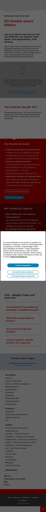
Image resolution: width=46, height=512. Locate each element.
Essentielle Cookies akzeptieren (23, 272)
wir (31, 246)
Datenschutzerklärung (19, 257)
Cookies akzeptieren (23, 265)
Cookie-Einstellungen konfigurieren (23, 276)
